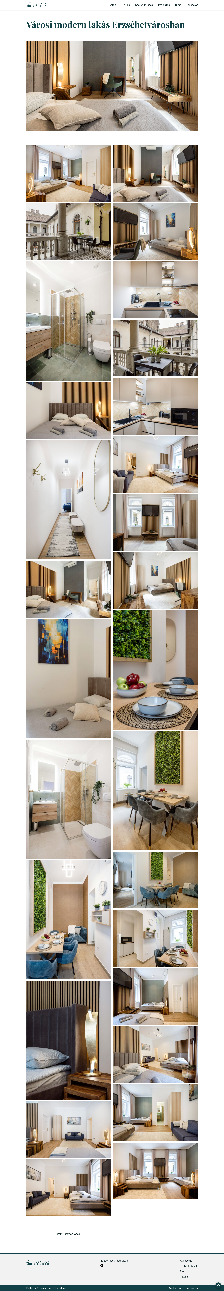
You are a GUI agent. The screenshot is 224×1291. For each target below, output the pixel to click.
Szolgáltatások (144, 4)
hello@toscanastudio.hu (114, 1260)
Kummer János (71, 1233)
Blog (178, 4)
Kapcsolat (192, 4)
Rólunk (126, 4)
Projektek (164, 4)
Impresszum (192, 1288)
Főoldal (112, 4)
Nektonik (63, 1288)
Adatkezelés (175, 1288)
